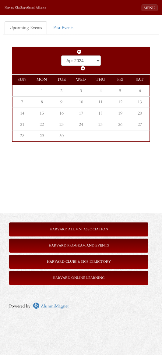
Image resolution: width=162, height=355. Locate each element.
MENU (150, 7)
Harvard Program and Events (79, 245)
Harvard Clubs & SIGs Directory (79, 261)
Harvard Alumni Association (79, 229)
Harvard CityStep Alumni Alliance (25, 7)
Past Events (63, 27)
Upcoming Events (25, 27)
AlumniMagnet (51, 306)
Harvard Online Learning (79, 277)
